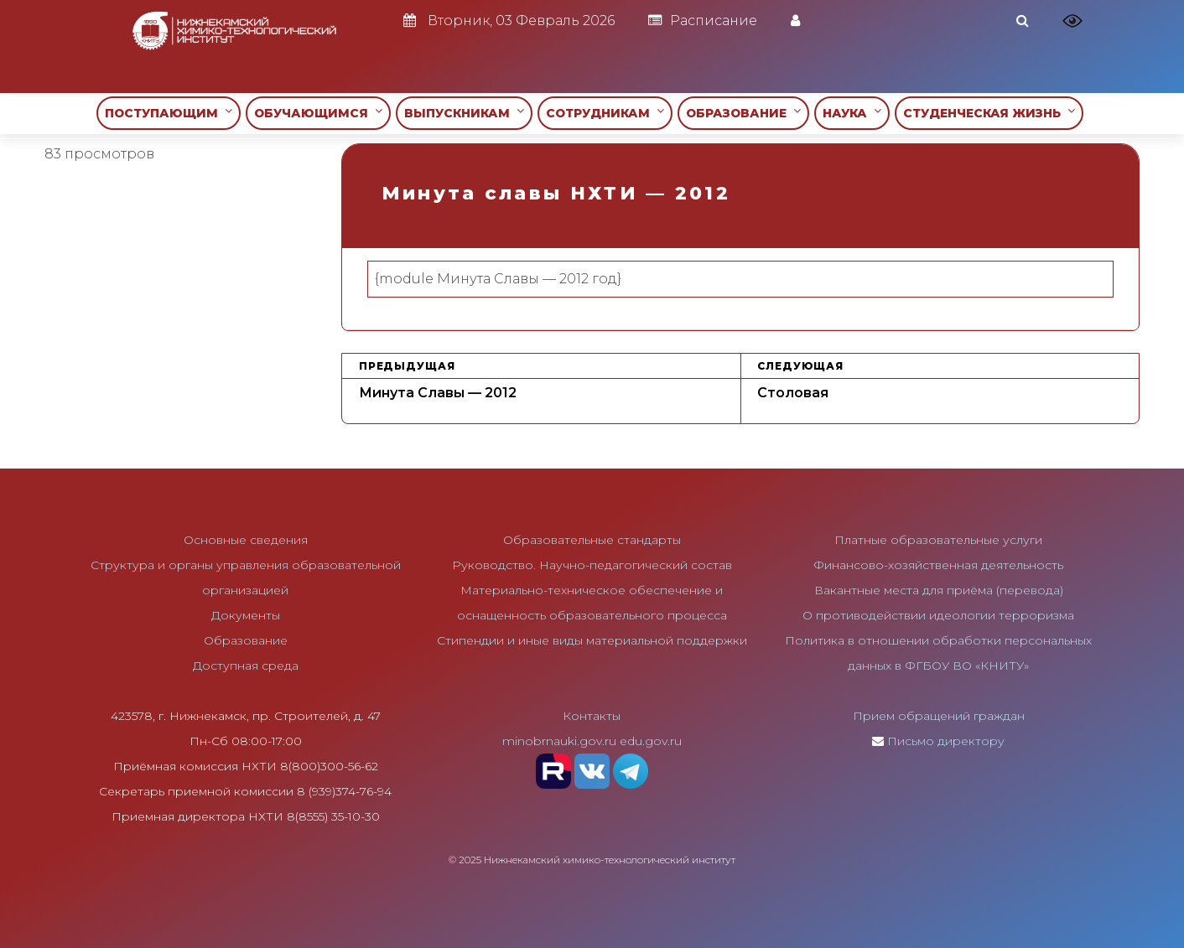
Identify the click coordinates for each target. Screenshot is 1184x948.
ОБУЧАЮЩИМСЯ (318, 113)
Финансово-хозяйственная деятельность (938, 564)
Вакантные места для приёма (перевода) (938, 590)
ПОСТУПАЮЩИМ (168, 113)
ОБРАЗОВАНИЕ (743, 113)
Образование (246, 640)
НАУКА (852, 113)
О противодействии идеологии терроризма (938, 615)
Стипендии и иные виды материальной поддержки (592, 640)
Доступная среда (246, 665)
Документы (245, 615)
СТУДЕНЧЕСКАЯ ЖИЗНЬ (989, 113)
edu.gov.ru (651, 741)
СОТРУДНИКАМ (605, 113)
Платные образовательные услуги (938, 539)
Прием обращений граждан (939, 715)
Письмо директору (946, 741)
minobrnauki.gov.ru (559, 741)
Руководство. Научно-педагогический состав (592, 564)
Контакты (592, 715)
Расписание (702, 20)
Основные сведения (246, 539)
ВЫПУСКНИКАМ (464, 113)
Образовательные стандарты (592, 539)
